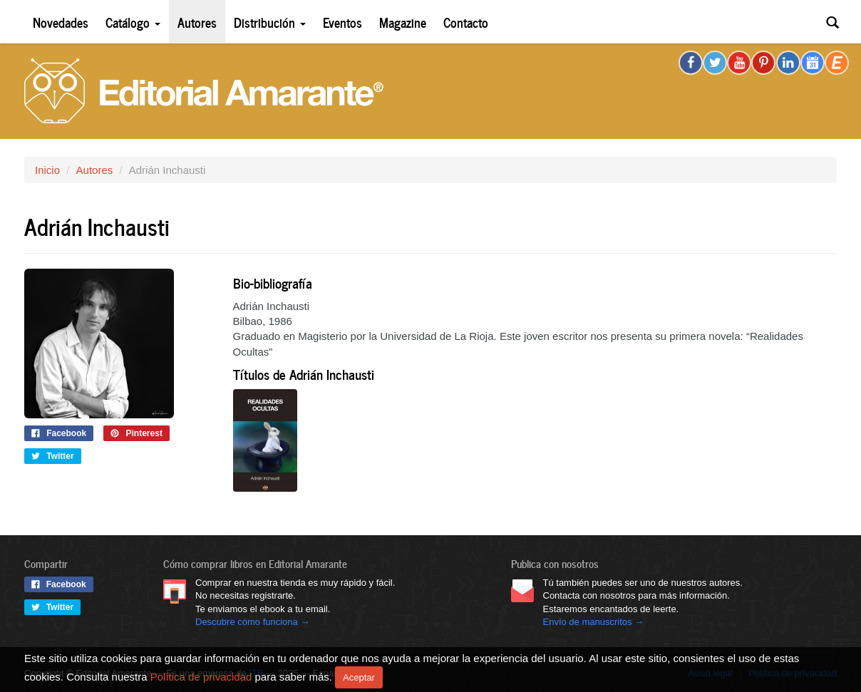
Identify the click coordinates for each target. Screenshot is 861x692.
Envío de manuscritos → (593, 621)
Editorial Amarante (203, 91)
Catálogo (132, 21)
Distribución (270, 21)
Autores (197, 21)
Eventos (342, 21)
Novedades (60, 21)
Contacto (465, 21)
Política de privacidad (201, 676)
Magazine (402, 21)
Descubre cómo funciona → (252, 621)
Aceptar (359, 677)
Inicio (47, 170)
